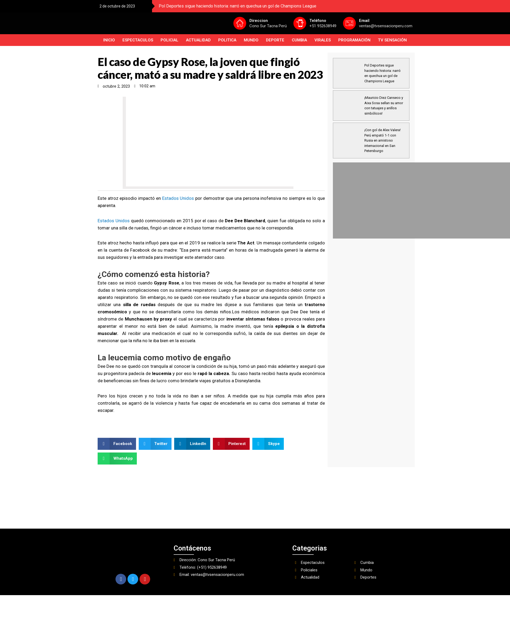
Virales (322, 40)
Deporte (275, 40)
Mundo (251, 40)
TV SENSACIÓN (392, 40)
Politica (227, 40)
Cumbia (299, 40)
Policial (169, 40)
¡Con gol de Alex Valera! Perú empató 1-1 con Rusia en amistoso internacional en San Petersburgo (382, 140)
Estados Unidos (178, 198)
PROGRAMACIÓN (354, 40)
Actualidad (198, 40)
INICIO (109, 40)
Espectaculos (137, 40)
